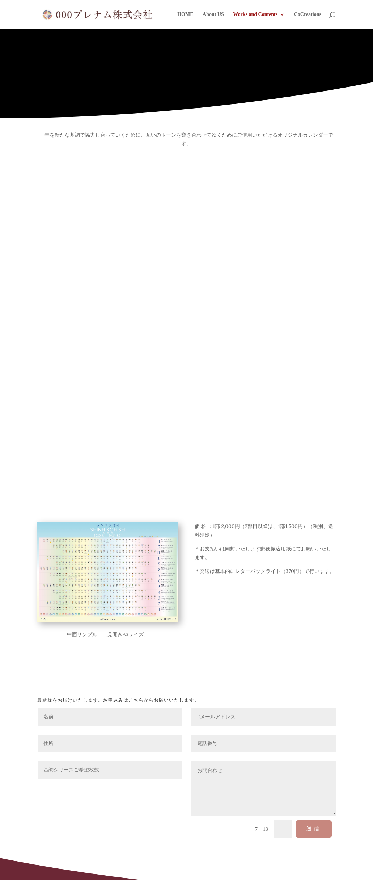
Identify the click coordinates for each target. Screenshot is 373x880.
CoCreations (307, 14)
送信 (313, 829)
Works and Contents (255, 14)
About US (213, 14)
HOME (185, 14)
